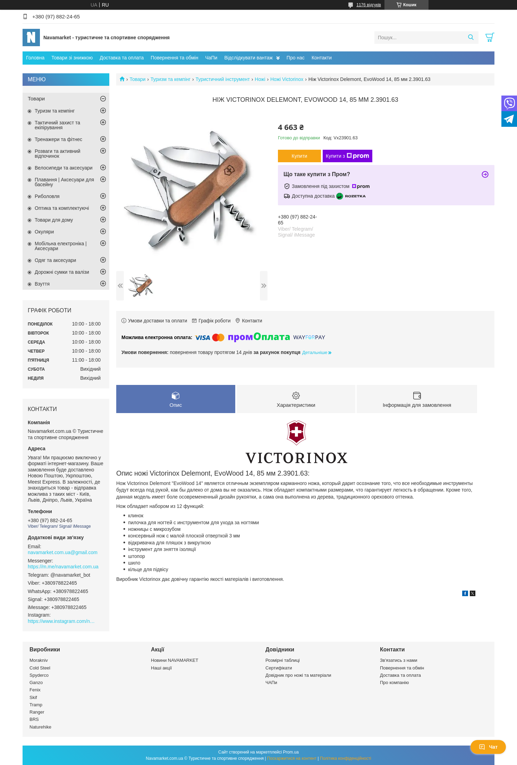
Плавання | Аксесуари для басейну (64, 182)
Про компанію (394, 682)
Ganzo (36, 682)
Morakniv (38, 660)
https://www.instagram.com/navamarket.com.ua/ (62, 621)
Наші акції (161, 668)
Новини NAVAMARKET (174, 660)
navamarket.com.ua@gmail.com (63, 552)
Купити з (347, 156)
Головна (35, 57)
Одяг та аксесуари (55, 260)
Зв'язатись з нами (398, 660)
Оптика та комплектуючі (62, 208)
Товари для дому (54, 220)
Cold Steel (39, 668)
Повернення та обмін (174, 57)
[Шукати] (470, 37)
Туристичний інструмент (223, 79)
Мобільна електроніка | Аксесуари (61, 246)
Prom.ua (291, 752)
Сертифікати (278, 668)
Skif (33, 697)
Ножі (260, 79)
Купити (299, 156)
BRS (34, 719)
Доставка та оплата (122, 57)
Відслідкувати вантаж (248, 57)
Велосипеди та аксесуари (64, 168)
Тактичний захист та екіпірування (57, 125)
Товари (137, 79)
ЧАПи (271, 682)
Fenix (35, 689)
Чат (488, 747)
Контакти (322, 57)
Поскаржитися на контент (291, 758)
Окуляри (44, 232)
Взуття (42, 284)
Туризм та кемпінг (170, 79)
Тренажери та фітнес (58, 139)
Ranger (36, 712)
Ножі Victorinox (286, 79)
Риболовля (47, 196)
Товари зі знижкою (72, 57)
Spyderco (39, 675)
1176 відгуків (368, 4)
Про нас (296, 57)
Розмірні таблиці (282, 660)
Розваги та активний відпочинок (57, 153)
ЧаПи (211, 57)
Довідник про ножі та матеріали (298, 675)
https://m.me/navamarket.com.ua (63, 566)
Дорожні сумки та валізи (62, 272)
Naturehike (40, 727)
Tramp (35, 704)
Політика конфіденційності (345, 758)
